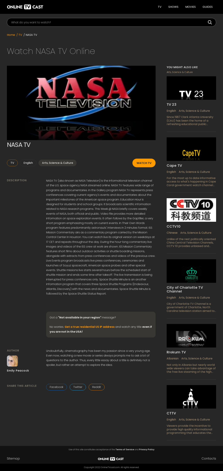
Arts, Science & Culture (57, 163)
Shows (173, 7)
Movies (190, 7)
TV (159, 7)
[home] (53, 7)
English (28, 163)
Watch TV (144, 163)
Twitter (77, 387)
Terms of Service (124, 450)
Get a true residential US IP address (90, 327)
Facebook (56, 387)
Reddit (96, 387)
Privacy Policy (146, 450)
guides (208, 7)
